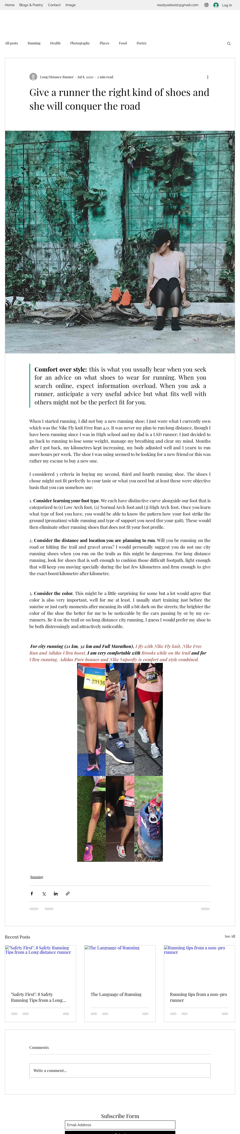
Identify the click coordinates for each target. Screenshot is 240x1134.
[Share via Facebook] (31, 893)
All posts (11, 43)
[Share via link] (67, 893)
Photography (80, 43)
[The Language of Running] (120, 965)
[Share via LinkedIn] (55, 893)
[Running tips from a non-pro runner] (199, 965)
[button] (229, 43)
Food (123, 43)
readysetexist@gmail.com (177, 5)
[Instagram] (206, 4)
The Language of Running (116, 994)
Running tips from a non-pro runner (198, 997)
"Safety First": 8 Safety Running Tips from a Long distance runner (37, 997)
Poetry (142, 43)
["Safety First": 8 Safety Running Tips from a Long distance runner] (40, 965)
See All (230, 936)
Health (55, 43)
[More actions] (208, 77)
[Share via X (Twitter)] (43, 893)
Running (34, 43)
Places (104, 43)
